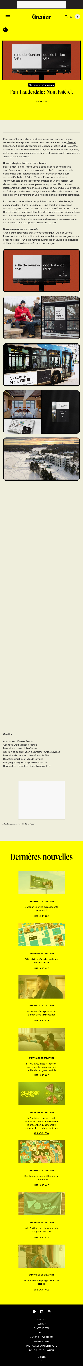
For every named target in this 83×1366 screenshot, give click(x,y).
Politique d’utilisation (41, 1350)
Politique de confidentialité (41, 1346)
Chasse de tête (41, 1328)
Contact (42, 1332)
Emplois (42, 1324)
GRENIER (42, 1357)
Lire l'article (41, 916)
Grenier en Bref (41, 1341)
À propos (41, 1319)
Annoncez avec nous (41, 1337)
